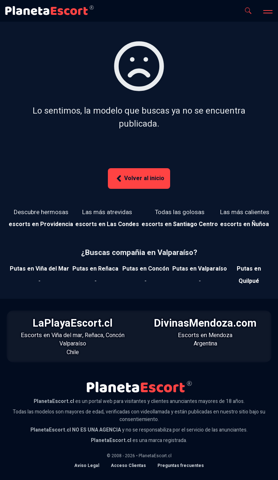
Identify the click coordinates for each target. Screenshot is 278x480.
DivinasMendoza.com (205, 323)
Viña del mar (66, 335)
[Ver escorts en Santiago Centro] (180, 224)
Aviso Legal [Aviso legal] (86, 465)
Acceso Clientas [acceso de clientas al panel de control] (128, 465)
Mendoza (220, 335)
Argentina (205, 343)
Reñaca (94, 335)
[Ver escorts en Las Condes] (107, 224)
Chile (73, 352)
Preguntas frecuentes (180, 465)
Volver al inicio (139, 178)
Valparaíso (72, 343)
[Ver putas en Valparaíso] (199, 268)
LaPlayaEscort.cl (73, 323)
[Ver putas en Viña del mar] (39, 268)
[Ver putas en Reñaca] (95, 268)
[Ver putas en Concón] (145, 268)
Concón (115, 335)
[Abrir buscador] (248, 10)
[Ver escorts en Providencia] (41, 224)
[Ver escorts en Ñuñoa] (244, 224)
